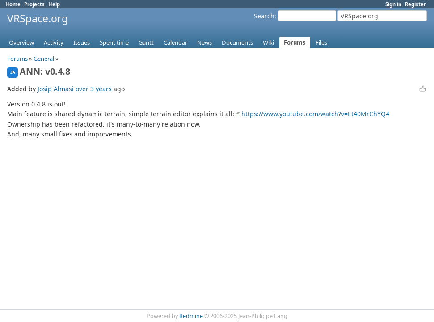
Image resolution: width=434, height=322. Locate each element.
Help (54, 4)
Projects (34, 4)
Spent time (114, 42)
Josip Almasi (56, 89)
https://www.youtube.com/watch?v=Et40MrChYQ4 (315, 114)
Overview (21, 42)
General (44, 59)
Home (13, 4)
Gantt (146, 42)
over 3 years (94, 89)
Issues (81, 42)
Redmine (191, 316)
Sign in (393, 4)
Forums (295, 42)
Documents (237, 42)
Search (264, 16)
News (204, 42)
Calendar (175, 42)
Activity (53, 42)
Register (415, 4)
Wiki (268, 42)
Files (321, 42)
